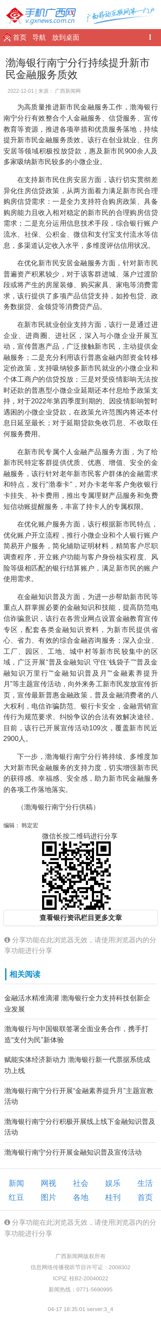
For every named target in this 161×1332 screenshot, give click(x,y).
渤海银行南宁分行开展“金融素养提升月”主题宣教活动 (78, 1096)
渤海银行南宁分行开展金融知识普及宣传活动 (73, 1152)
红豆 (16, 1197)
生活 (145, 1183)
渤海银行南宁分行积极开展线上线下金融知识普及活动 (79, 1127)
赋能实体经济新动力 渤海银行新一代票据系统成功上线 (77, 1065)
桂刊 (113, 1197)
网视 (48, 1183)
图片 (48, 1197)
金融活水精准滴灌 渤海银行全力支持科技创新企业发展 (77, 1003)
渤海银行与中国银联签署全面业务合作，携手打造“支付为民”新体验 (76, 1034)
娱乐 (113, 1183)
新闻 (16, 1183)
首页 (20, 37)
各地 (80, 1197)
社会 (80, 1183)
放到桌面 (65, 37)
